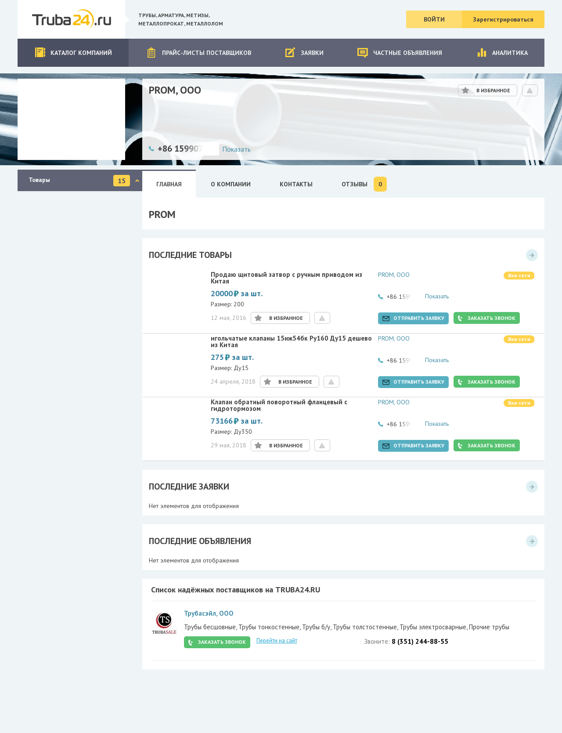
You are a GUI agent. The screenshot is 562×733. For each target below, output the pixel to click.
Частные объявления (399, 52)
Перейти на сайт (276, 640)
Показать (236, 149)
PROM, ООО (394, 275)
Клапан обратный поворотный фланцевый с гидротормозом (279, 406)
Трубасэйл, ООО (209, 613)
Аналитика (502, 52)
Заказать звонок (491, 318)
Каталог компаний (73, 52)
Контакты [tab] (296, 184)
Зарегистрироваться (503, 19)
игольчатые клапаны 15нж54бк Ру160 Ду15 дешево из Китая (291, 342)
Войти (434, 19)
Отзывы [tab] (364, 184)
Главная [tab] (169, 184)
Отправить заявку (418, 318)
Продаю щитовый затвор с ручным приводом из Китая (286, 278)
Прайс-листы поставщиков (198, 52)
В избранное (493, 90)
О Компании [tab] (231, 184)
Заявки (304, 52)
